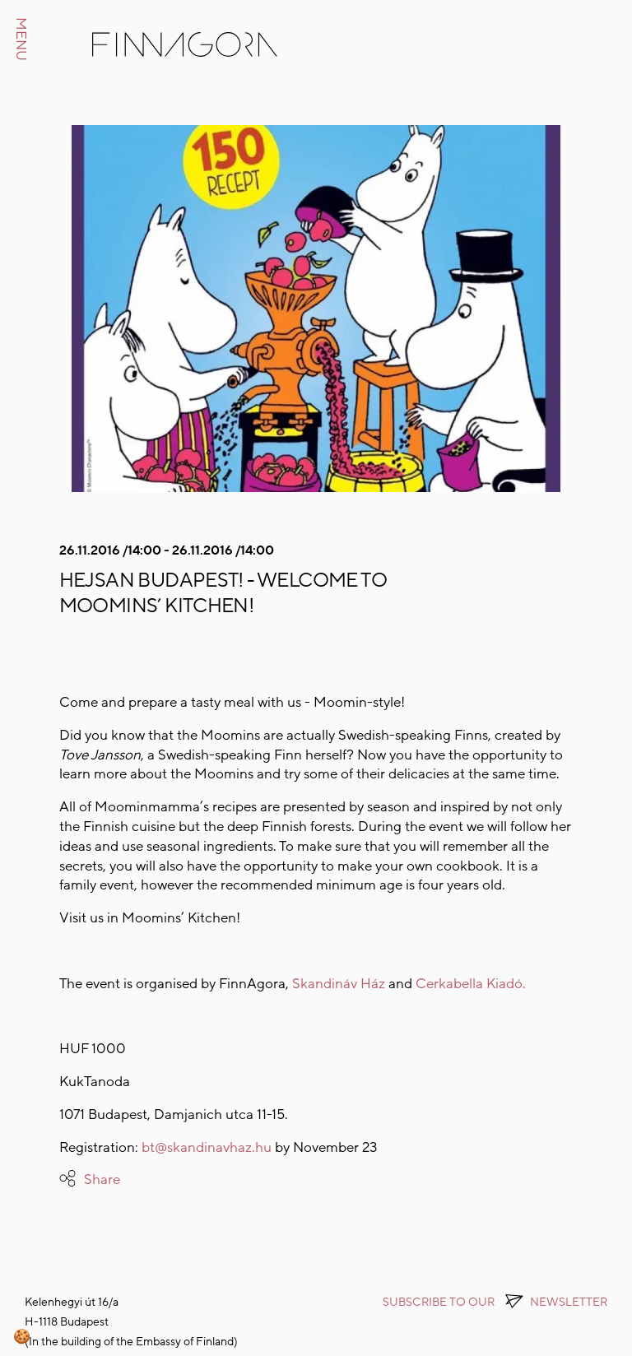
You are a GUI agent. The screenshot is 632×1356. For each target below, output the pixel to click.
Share (102, 1179)
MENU (21, 39)
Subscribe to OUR (495, 1302)
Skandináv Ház (340, 983)
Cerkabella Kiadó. (471, 983)
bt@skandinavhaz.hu (207, 1147)
